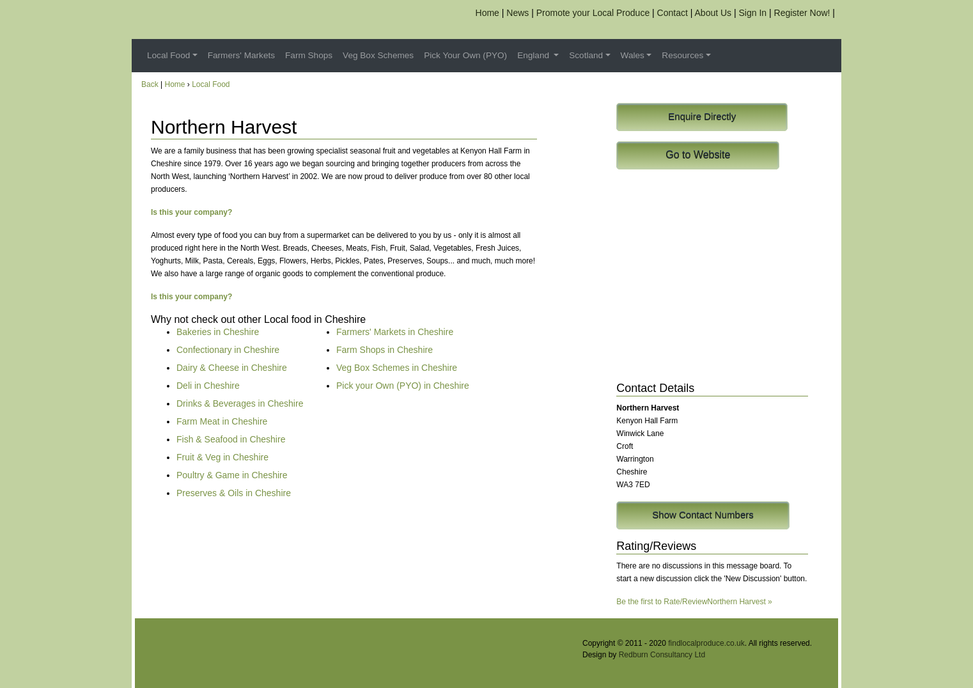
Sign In (753, 13)
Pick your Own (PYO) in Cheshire (402, 385)
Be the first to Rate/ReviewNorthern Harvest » (694, 601)
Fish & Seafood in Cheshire (230, 439)
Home (487, 13)
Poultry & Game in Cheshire (232, 475)
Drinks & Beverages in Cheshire (239, 403)
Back (150, 84)
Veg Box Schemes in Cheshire (396, 368)
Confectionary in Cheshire (227, 350)
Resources (682, 55)
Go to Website (698, 155)
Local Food (168, 55)
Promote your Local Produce (593, 13)
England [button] (534, 55)
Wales (632, 55)
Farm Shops (308, 55)
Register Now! (802, 13)
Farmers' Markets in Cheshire (394, 332)
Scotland (586, 55)
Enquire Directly (702, 116)
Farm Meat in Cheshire (221, 421)
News (517, 13)
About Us (713, 13)
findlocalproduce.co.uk (706, 643)
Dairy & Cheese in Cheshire (231, 368)
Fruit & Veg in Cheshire (222, 457)
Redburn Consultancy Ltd (662, 654)
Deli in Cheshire (208, 385)
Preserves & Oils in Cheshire (233, 493)
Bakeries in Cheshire (217, 332)
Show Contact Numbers (702, 515)
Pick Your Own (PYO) (465, 55)
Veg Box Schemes (378, 55)
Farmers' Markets (241, 55)
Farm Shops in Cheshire (384, 350)
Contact (672, 13)
